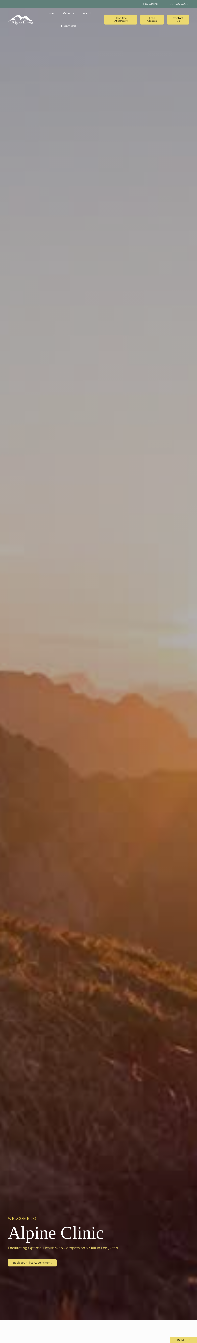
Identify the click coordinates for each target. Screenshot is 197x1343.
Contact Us (178, 19)
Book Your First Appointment (32, 1262)
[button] (68, 13)
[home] (20, 20)
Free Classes (152, 19)
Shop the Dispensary (121, 19)
